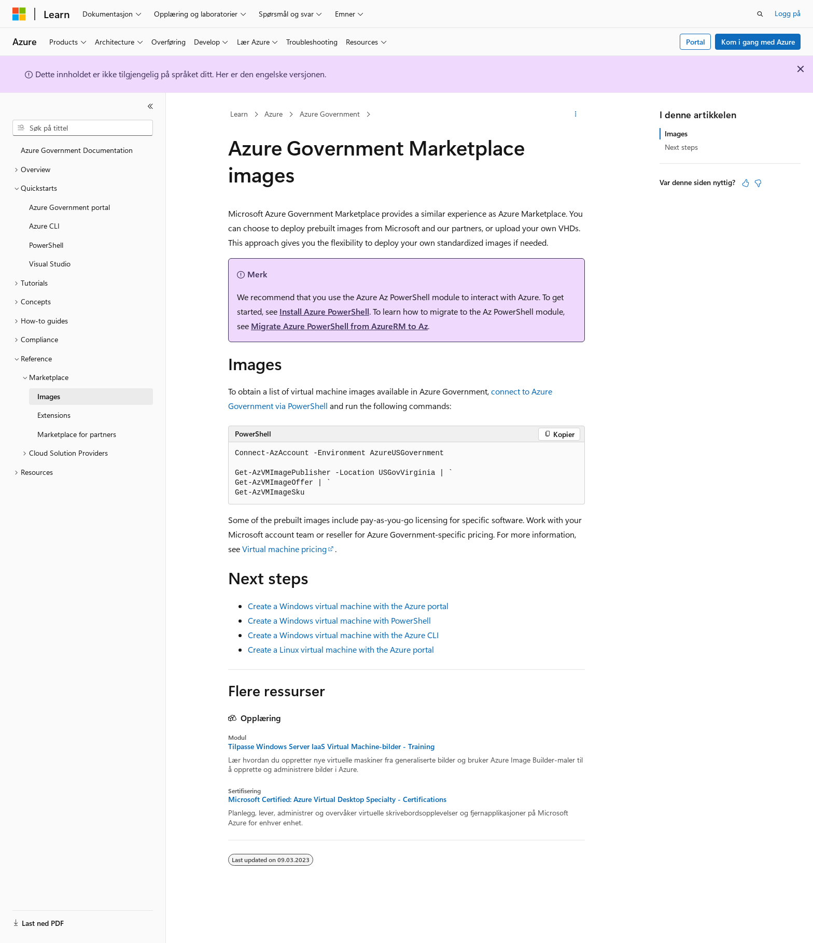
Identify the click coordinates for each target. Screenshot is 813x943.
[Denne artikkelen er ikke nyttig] (758, 183)
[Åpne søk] (760, 14)
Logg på (788, 13)
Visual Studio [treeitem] (50, 264)
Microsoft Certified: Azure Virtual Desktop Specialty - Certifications (337, 799)
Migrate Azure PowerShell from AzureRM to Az (339, 325)
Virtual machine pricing (284, 548)
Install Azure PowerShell (324, 311)
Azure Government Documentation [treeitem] (77, 150)
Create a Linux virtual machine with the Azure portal (341, 649)
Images (676, 133)
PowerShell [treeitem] (46, 245)
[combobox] (82, 128)
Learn (239, 114)
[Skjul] (150, 106)
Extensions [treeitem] (54, 415)
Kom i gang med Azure (758, 42)
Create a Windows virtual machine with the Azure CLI (343, 634)
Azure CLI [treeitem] (44, 226)
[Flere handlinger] (576, 114)
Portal (695, 42)
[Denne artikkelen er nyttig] (745, 183)
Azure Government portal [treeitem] (69, 207)
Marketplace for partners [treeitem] (76, 434)
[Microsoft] (19, 14)
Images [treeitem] (48, 396)
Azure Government (330, 114)
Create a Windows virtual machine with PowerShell (339, 620)
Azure (273, 114)
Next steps (681, 147)
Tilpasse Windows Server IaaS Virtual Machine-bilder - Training (331, 746)
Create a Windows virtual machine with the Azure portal (348, 605)
